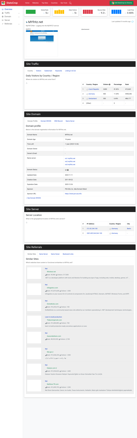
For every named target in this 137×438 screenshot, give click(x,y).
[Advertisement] (107, 44)
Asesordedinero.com (53, 336)
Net (46, 269)
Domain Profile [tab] (32, 121)
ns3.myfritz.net (70, 164)
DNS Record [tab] (58, 121)
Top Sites (45, 3)
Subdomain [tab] (48, 71)
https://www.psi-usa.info (73, 194)
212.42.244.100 (92, 228)
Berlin (129, 228)
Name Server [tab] (70, 121)
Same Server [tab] (43, 254)
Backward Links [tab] (68, 254)
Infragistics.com (51, 288)
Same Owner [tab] (55, 254)
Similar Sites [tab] (31, 254)
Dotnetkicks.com (51, 304)
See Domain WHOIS (33, 198)
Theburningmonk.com (53, 320)
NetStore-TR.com (52, 384)
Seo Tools (64, 3)
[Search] (70, 3)
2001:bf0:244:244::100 (94, 233)
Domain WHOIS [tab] (46, 121)
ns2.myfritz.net (70, 161)
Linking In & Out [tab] (70, 71)
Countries (54, 3)
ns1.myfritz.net (70, 158)
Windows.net (50, 272)
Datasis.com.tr (51, 368)
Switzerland (93, 98)
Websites (35, 3)
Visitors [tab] (38, 71)
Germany (92, 94)
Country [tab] (30, 71)
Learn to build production (53, 317)
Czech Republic (94, 89)
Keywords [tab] (58, 71)
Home (27, 3)
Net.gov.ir (49, 352)
